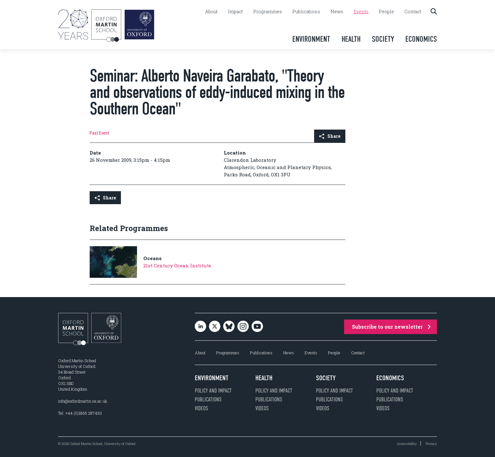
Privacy (431, 443)
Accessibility (407, 443)
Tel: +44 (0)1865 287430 (80, 413)
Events (361, 11)
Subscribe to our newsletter (391, 326)
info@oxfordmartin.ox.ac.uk (82, 401)
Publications (306, 11)
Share (329, 136)
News (337, 11)
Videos (201, 408)
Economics (421, 39)
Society (383, 39)
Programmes (267, 11)
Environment (311, 39)
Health (351, 39)
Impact (235, 11)
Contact (412, 11)
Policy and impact (213, 390)
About (211, 11)
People (386, 11)
